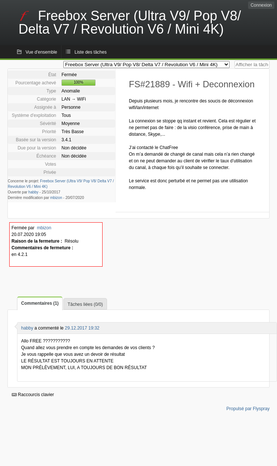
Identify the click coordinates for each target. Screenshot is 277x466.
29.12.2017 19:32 (82, 328)
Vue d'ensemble (41, 52)
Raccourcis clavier (33, 394)
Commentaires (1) (40, 303)
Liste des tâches (90, 52)
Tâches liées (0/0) (85, 304)
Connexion (261, 5)
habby (34, 192)
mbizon (56, 198)
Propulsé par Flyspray (248, 408)
